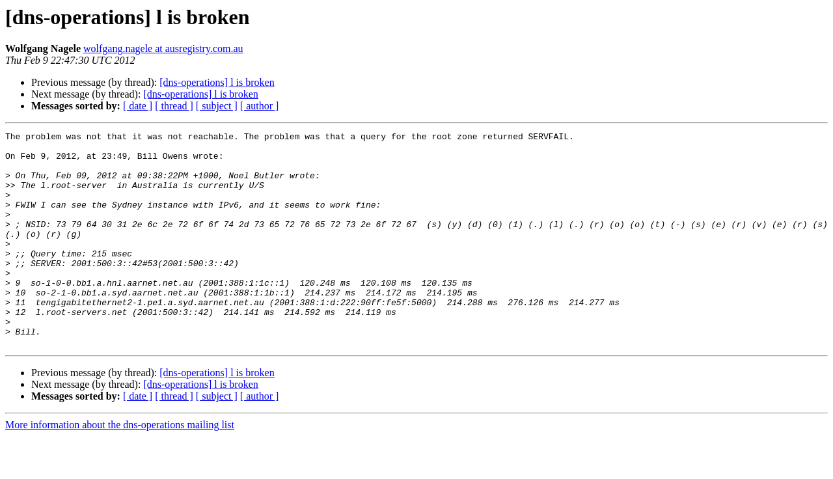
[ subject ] (217, 105)
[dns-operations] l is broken (216, 82)
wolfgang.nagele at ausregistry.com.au (163, 48)
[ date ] (137, 105)
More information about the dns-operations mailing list (119, 467)
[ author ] (259, 105)
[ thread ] (174, 105)
